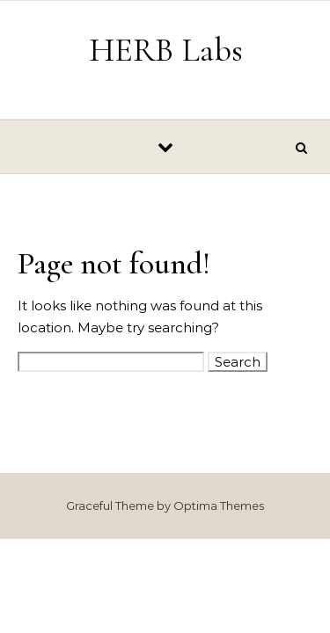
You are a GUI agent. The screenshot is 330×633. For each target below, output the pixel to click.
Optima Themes (218, 505)
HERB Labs (166, 50)
